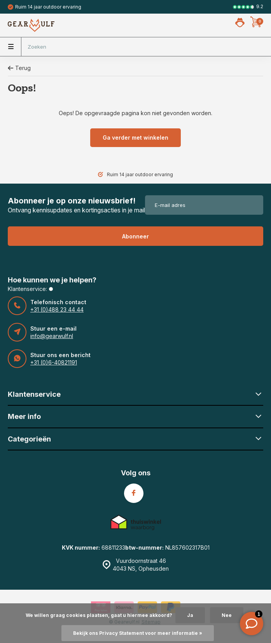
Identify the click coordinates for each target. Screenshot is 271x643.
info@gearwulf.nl (51, 336)
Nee (227, 615)
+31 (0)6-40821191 (53, 362)
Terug (19, 68)
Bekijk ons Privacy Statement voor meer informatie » (137, 633)
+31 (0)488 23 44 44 (57, 309)
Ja (190, 615)
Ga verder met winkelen (135, 137)
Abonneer (135, 236)
